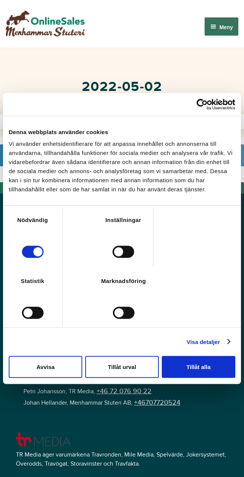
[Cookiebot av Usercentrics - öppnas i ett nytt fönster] (202, 104)
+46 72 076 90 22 (124, 391)
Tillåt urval (122, 367)
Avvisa (45, 367)
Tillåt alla (198, 367)
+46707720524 (157, 403)
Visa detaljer (203, 341)
